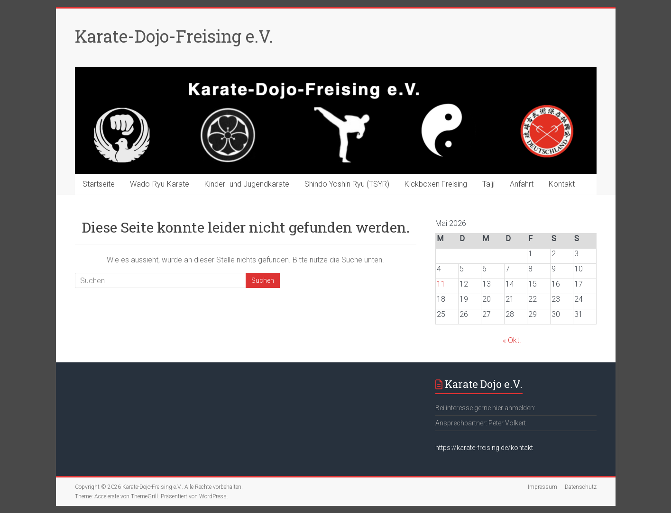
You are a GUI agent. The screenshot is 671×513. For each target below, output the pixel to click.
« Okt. (512, 340)
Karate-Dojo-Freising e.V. (174, 36)
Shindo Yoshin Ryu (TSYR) (346, 184)
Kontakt (562, 184)
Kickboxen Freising (435, 184)
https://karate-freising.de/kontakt (484, 447)
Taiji (488, 184)
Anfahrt (521, 184)
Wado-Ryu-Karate (159, 184)
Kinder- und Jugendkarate (246, 184)
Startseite (99, 184)
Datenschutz (581, 487)
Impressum (542, 487)
